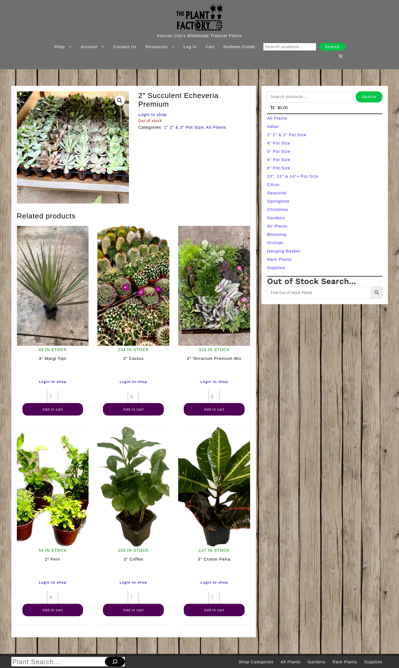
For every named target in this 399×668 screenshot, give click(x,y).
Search (332, 46)
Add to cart (52, 409)
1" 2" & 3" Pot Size (184, 127)
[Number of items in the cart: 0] (340, 56)
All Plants (216, 127)
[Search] (115, 661)
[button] (120, 100)
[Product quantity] (52, 396)
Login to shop (152, 114)
